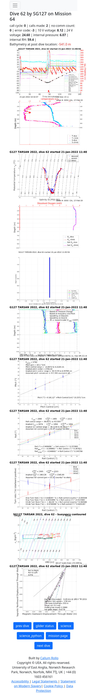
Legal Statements (45, 681)
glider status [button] (45, 626)
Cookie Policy (54, 686)
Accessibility (20, 681)
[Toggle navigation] (15, 5)
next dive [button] (43, 646)
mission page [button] (58, 636)
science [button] (66, 626)
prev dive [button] (22, 626)
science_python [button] (30, 636)
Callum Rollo (49, 658)
